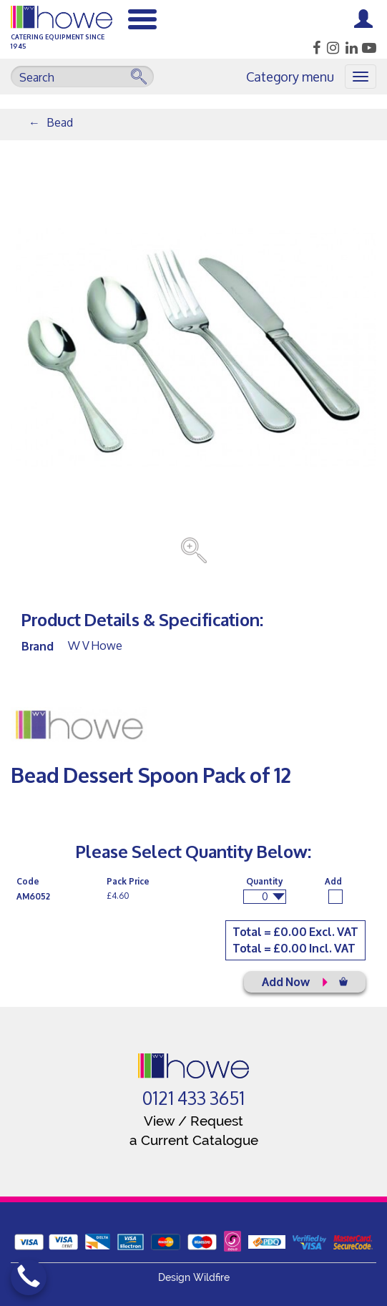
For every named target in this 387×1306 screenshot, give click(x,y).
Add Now (305, 981)
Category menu (290, 76)
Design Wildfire (194, 1277)
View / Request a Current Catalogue (193, 1130)
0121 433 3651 (193, 1098)
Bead (60, 122)
